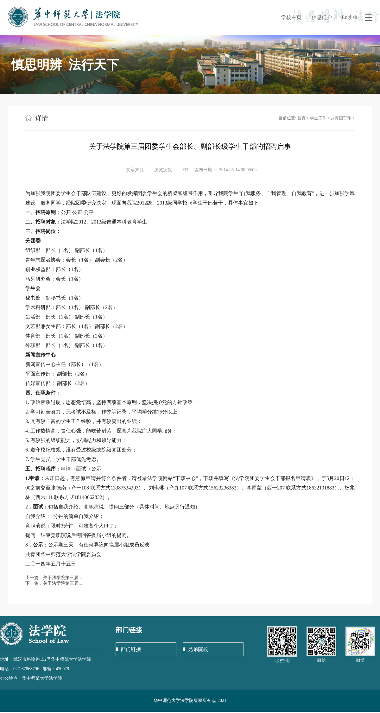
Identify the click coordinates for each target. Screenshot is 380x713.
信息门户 (322, 17)
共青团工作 (341, 118)
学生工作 (318, 118)
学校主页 (291, 17)
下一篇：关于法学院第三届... (53, 583)
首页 (301, 118)
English (349, 17)
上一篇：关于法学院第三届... (53, 577)
